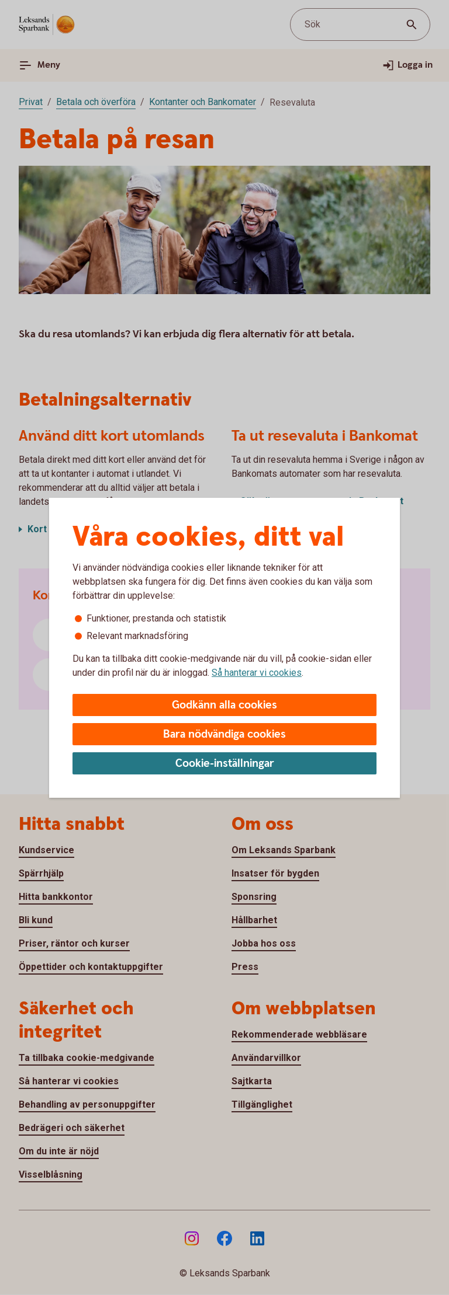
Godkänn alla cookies (224, 705)
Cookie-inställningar (224, 763)
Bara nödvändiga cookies (224, 734)
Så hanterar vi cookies (257, 672)
